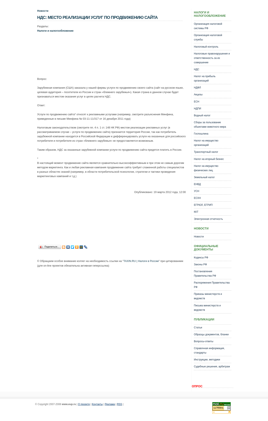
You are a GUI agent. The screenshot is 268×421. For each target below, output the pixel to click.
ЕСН (196, 101)
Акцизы (198, 94)
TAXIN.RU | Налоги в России (141, 261)
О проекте (84, 404)
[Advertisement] (113, 51)
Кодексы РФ (201, 257)
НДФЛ (197, 87)
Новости (43, 10)
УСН (196, 191)
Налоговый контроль (206, 46)
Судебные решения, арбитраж (212, 366)
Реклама (110, 404)
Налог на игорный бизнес (209, 159)
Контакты (97, 404)
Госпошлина (201, 133)
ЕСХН (197, 198)
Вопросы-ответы (203, 341)
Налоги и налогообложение (55, 30)
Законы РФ (200, 264)
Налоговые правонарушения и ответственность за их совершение (212, 58)
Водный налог (202, 115)
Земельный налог (204, 177)
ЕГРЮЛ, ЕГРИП (203, 204)
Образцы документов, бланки (211, 334)
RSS (119, 404)
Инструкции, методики (207, 359)
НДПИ (197, 108)
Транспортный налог (206, 151)
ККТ (196, 211)
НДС (196, 69)
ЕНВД (197, 184)
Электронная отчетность (208, 219)
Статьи (198, 327)
